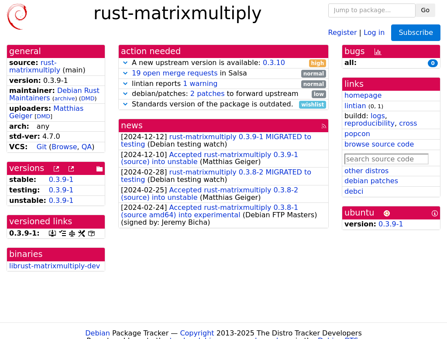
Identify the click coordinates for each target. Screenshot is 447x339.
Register (342, 32)
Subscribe (416, 32)
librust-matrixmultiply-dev (54, 266)
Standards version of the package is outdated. (223, 104)
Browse (64, 147)
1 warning (200, 83)
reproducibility (369, 123)
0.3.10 (274, 62)
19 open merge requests (174, 73)
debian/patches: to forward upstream (223, 94)
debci (353, 191)
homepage (363, 95)
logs (378, 116)
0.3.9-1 (61, 179)
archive (65, 98)
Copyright (197, 333)
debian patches (371, 181)
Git (42, 147)
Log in (374, 32)
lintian (355, 106)
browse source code (379, 144)
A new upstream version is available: (223, 63)
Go (425, 10)
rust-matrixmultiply (34, 66)
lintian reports (223, 84)
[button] (125, 62)
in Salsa (223, 73)
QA (87, 147)
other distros (366, 171)
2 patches (207, 93)
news (132, 125)
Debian (97, 333)
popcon (357, 134)
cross (408, 123)
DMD (88, 98)
